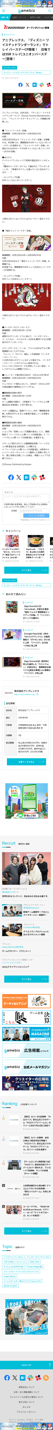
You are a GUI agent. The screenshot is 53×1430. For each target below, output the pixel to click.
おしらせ (27, 1419)
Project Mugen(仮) (35, 1278)
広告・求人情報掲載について (26, 1404)
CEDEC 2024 (34, 1274)
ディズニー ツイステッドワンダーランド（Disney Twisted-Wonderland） (23, 72)
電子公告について (26, 1414)
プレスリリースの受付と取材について (26, 1409)
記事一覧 (4, 17)
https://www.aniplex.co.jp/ (26, 706)
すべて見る (26, 570)
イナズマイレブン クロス (13, 1269)
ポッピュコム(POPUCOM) (13, 1278)
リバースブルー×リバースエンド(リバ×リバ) (21, 1283)
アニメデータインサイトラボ (38, 1269)
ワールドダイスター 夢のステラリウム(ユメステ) (22, 1293)
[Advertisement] (23, 581)
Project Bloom (10, 1288)
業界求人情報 (35, 17)
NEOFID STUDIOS (10, 1298)
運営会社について (26, 1399)
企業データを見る (26, 773)
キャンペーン (9, 34)
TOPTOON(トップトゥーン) (14, 1274)
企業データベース (19, 17)
